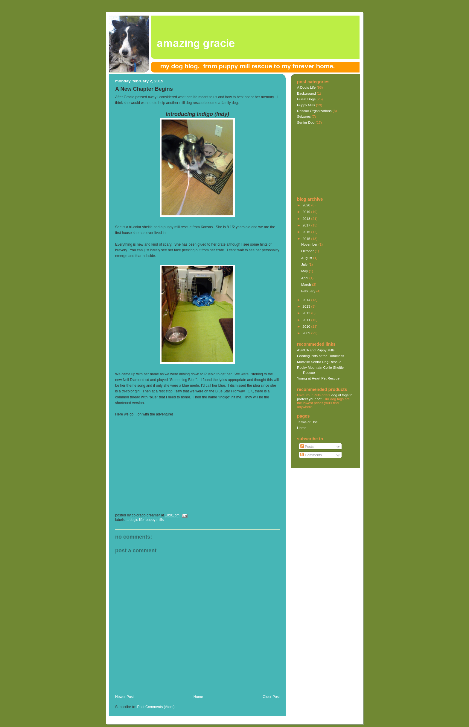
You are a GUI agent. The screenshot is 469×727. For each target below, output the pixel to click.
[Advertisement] (185, 688)
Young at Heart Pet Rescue (318, 378)
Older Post (271, 697)
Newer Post (124, 697)
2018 (306, 218)
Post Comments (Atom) (156, 707)
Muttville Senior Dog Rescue (319, 362)
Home (198, 697)
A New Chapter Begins (144, 89)
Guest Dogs (306, 99)
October (308, 251)
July (304, 264)
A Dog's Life (135, 520)
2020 (306, 205)
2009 (306, 333)
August (307, 258)
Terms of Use (307, 422)
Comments (311, 455)
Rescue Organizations (314, 111)
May (305, 271)
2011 (306, 320)
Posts (307, 446)
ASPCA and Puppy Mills (315, 350)
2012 (306, 313)
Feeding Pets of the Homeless (320, 356)
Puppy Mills (155, 520)
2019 (306, 212)
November (309, 244)
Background (306, 93)
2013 (306, 306)
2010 (306, 326)
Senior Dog (306, 122)
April (305, 278)
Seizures (304, 116)
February (308, 291)
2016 (306, 232)
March (306, 284)
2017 (306, 225)
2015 (306, 239)
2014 (306, 300)
